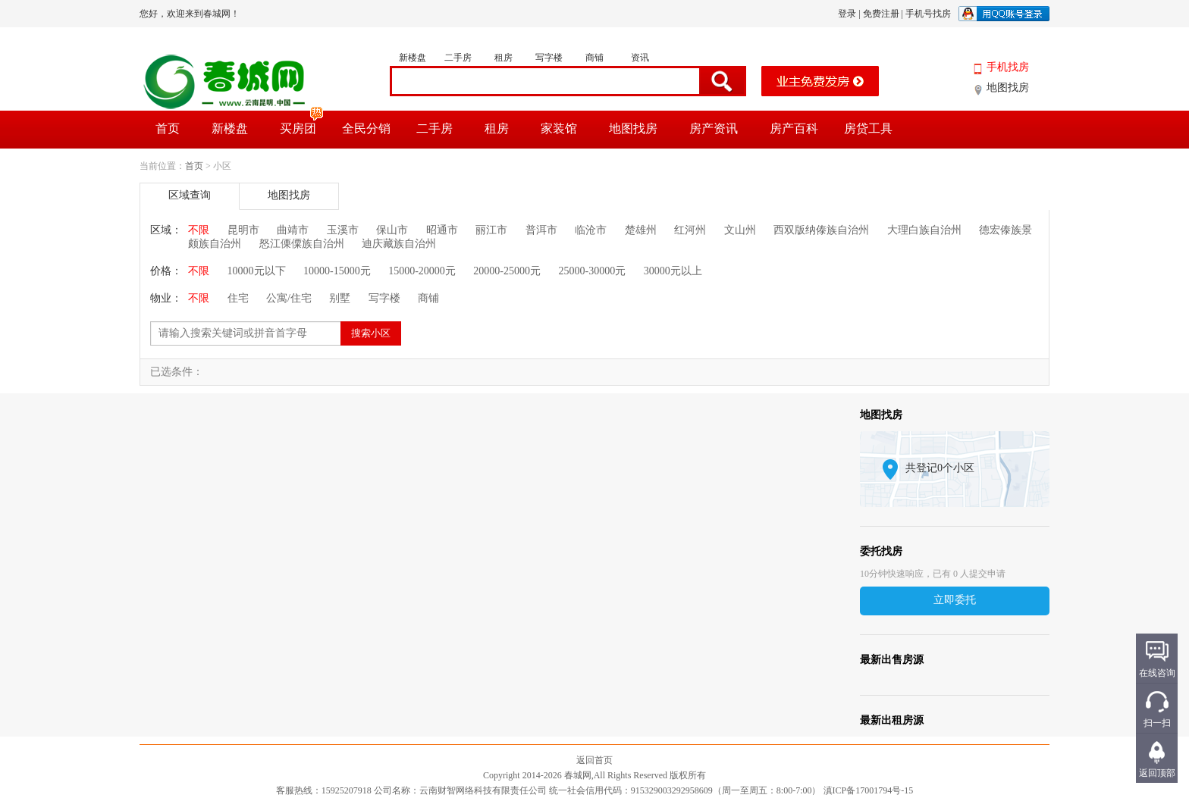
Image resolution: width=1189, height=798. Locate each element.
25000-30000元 (592, 271)
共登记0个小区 (939, 468)
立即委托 (954, 600)
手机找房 (1008, 67)
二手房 (458, 57)
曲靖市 (293, 230)
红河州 (690, 230)
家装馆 (559, 128)
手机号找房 (928, 13)
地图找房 (1008, 87)
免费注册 (881, 13)
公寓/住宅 (289, 298)
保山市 (392, 230)
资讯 (640, 57)
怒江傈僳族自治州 (301, 243)
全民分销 (366, 128)
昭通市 (442, 230)
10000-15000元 (337, 271)
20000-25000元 (507, 271)
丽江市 (491, 230)
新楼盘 (412, 57)
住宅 (238, 298)
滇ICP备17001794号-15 (869, 790)
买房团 (302, 123)
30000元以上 (673, 271)
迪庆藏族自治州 (399, 243)
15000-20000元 (422, 271)
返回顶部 (1157, 773)
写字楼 (549, 57)
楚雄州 (641, 230)
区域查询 (189, 195)
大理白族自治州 (924, 230)
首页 (167, 128)
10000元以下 (256, 271)
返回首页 (594, 760)
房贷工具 (868, 128)
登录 (847, 13)
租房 (503, 57)
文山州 (740, 230)
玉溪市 (343, 230)
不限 (198, 230)
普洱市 (541, 230)
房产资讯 (713, 128)
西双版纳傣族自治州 (821, 230)
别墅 (339, 298)
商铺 (594, 57)
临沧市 (591, 230)
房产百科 (794, 128)
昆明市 (243, 230)
